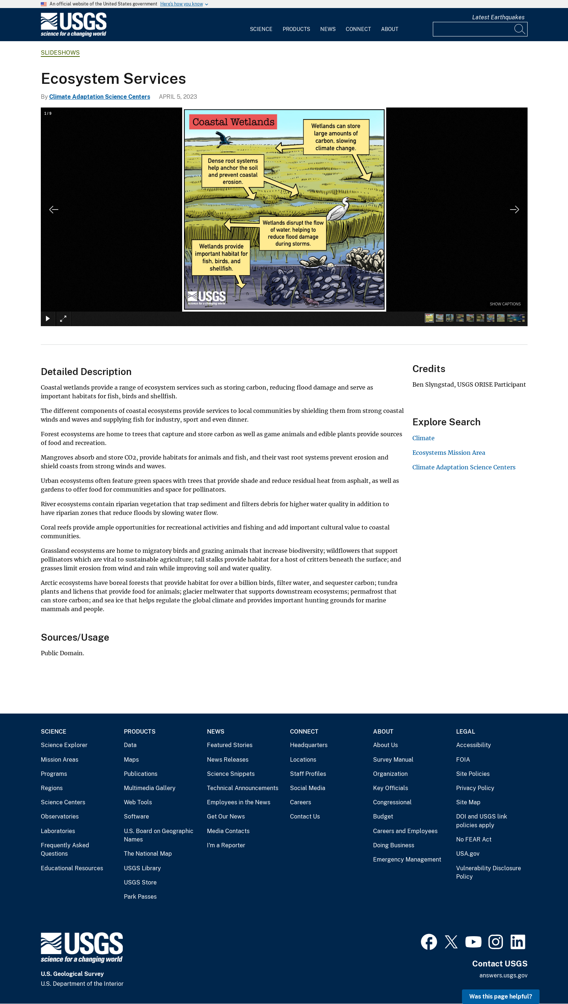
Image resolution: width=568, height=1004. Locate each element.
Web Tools (138, 802)
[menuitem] (261, 24)
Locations (303, 759)
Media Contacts (228, 831)
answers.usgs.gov (503, 975)
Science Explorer (64, 745)
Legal (465, 731)
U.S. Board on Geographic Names (158, 835)
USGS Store (140, 882)
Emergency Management (407, 859)
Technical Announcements (242, 788)
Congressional (392, 802)
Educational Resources (72, 868)
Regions (52, 788)
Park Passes (140, 896)
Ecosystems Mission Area (448, 452)
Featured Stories (229, 745)
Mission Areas (59, 759)
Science (261, 29)
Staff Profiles (308, 773)
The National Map (148, 853)
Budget (383, 816)
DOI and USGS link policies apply (481, 821)
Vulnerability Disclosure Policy (488, 872)
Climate (423, 438)
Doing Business (393, 845)
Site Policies (473, 773)
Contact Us (305, 816)
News (328, 29)
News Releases (227, 759)
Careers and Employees (405, 831)
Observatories (60, 816)
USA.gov (467, 853)
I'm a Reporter (226, 845)
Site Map (468, 802)
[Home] (73, 35)
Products (296, 29)
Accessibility (473, 745)
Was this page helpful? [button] (500, 996)
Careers (300, 802)
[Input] (480, 29)
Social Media (307, 788)
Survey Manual (393, 759)
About (389, 29)
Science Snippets (231, 773)
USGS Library (142, 868)
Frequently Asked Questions (65, 849)
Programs (54, 773)
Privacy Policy (475, 788)
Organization (390, 773)
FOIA (463, 759)
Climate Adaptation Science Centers (99, 96)
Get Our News (226, 816)
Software (136, 816)
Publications (140, 773)
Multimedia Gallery (150, 788)
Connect (358, 29)
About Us (385, 745)
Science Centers (63, 802)
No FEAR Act (473, 839)
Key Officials (390, 788)
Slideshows (60, 52)
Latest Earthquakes (498, 17)
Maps (131, 759)
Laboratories (58, 831)
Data (130, 745)
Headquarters (309, 745)
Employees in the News (238, 802)
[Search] (520, 29)
